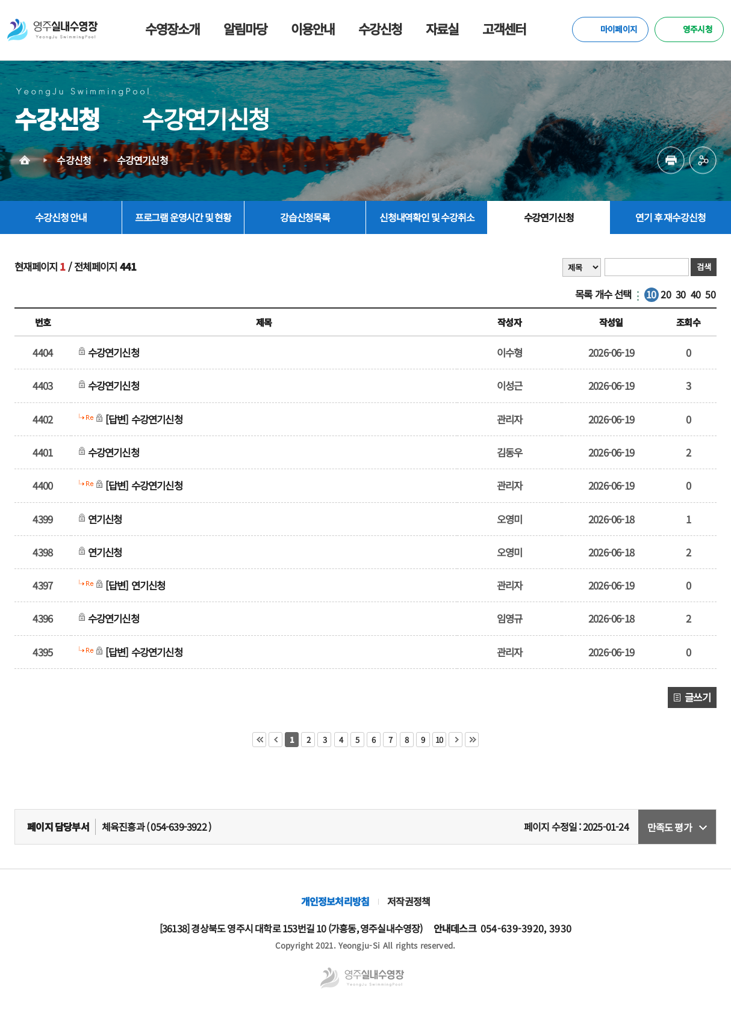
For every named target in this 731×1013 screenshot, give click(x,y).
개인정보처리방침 (335, 901)
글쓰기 (698, 697)
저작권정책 (408, 901)
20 (665, 294)
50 (710, 294)
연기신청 (107, 519)
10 (651, 294)
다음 (455, 739)
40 (695, 294)
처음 (259, 739)
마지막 (472, 739)
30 (680, 294)
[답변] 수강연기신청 (146, 419)
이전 (275, 739)
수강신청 (74, 162)
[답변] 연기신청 (137, 585)
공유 (703, 164)
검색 (703, 266)
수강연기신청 (142, 162)
